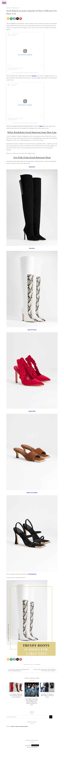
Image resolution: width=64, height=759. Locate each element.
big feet (34, 75)
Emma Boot (32, 166)
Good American (32, 574)
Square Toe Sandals (32, 492)
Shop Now (35, 745)
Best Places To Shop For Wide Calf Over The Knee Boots (47, 695)
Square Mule (32, 411)
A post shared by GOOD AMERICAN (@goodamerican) (25, 72)
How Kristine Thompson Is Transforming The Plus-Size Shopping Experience (18, 670)
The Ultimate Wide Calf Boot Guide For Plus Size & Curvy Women (16, 695)
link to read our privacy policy (19, 726)
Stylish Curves (9, 2)
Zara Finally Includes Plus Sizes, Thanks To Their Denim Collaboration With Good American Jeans (32, 701)
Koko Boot (32, 248)
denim (41, 126)
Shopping (37, 664)
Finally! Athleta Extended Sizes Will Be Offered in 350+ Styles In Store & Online (45, 670)
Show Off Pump (32, 329)
